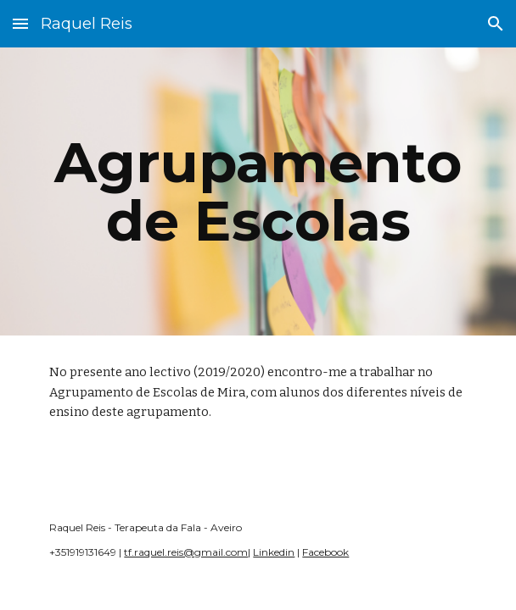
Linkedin (273, 552)
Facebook (325, 552)
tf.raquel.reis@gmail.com (186, 552)
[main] (257, 191)
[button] (20, 23)
